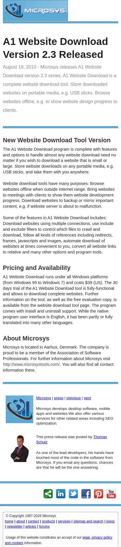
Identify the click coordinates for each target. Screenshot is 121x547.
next (87, 398)
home (9, 521)
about (20, 521)
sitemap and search (88, 521)
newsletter (15, 527)
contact (33, 521)
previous (74, 398)
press (58, 398)
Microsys (43, 398)
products (48, 521)
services (64, 521)
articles (30, 527)
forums (44, 527)
